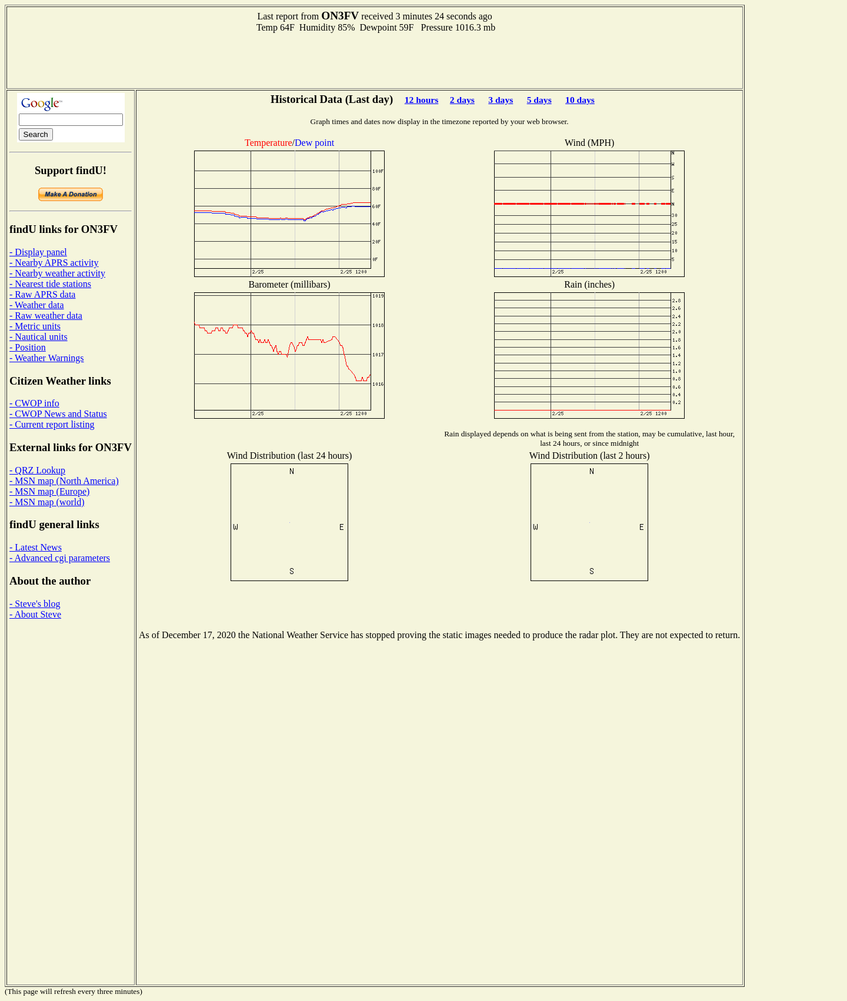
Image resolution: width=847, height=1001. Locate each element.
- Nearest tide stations (50, 284)
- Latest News (35, 547)
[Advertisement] (375, 59)
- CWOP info (34, 403)
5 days (539, 100)
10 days (580, 100)
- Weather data (36, 305)
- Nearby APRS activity (54, 263)
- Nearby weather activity (57, 273)
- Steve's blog (34, 604)
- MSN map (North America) (64, 481)
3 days (500, 100)
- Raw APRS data (42, 294)
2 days (462, 100)
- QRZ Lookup (37, 470)
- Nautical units (38, 337)
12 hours (422, 100)
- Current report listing (51, 424)
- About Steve (35, 614)
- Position (27, 347)
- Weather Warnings (46, 358)
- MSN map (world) (47, 502)
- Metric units (35, 326)
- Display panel (38, 252)
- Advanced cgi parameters (59, 558)
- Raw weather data (45, 316)
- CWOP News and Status (58, 414)
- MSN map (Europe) (49, 491)
